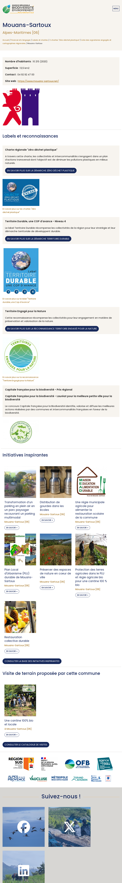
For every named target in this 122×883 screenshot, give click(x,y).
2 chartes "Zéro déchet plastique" (64, 40)
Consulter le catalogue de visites (26, 684)
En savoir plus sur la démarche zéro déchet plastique (41, 170)
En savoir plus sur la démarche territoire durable (38, 238)
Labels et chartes (40, 40)
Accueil (6, 40)
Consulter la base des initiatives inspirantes (32, 604)
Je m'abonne (61, 829)
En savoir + (11, 529)
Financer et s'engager (20, 40)
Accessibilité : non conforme (61, 860)
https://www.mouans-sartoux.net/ (38, 81)
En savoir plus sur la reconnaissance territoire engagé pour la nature (52, 328)
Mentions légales (61, 865)
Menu (116, 8)
